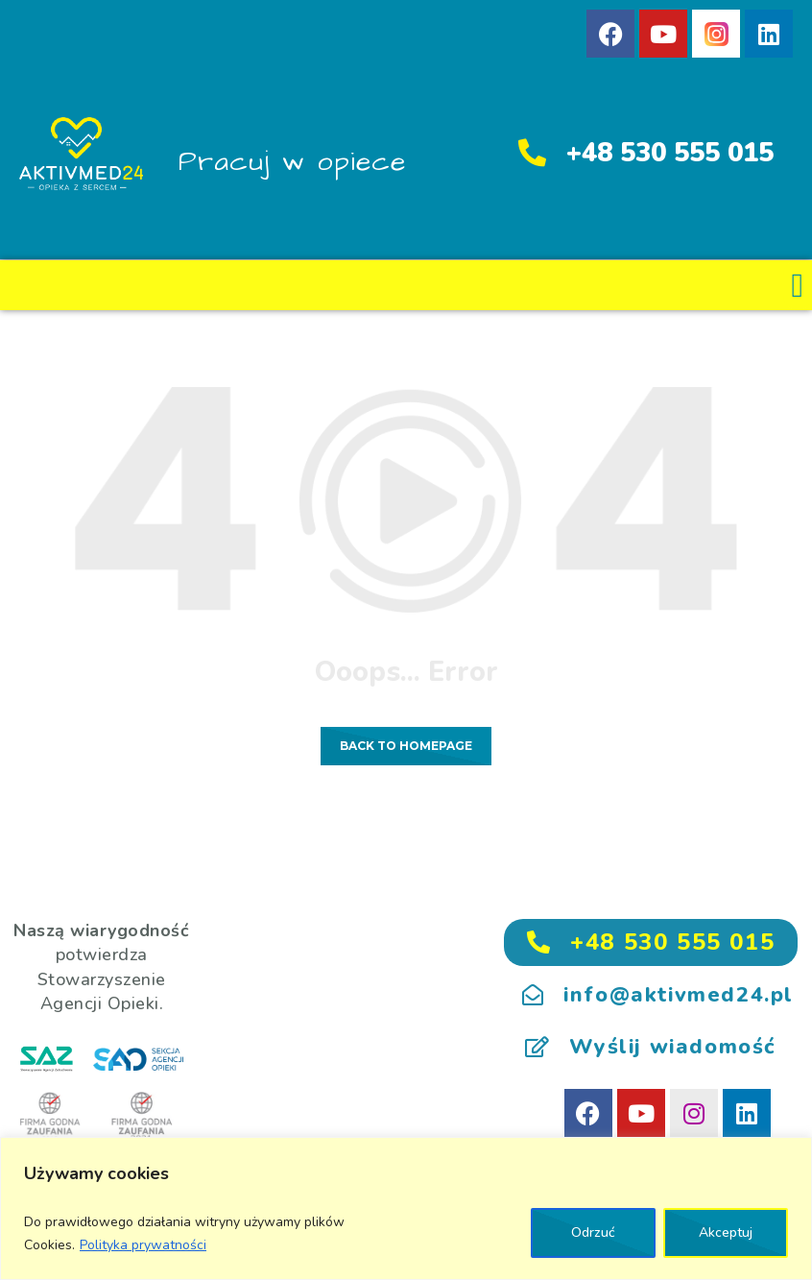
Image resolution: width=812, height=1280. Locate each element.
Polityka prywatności (143, 1245)
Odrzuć (593, 1232)
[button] (797, 285)
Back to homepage (406, 745)
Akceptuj (725, 1232)
